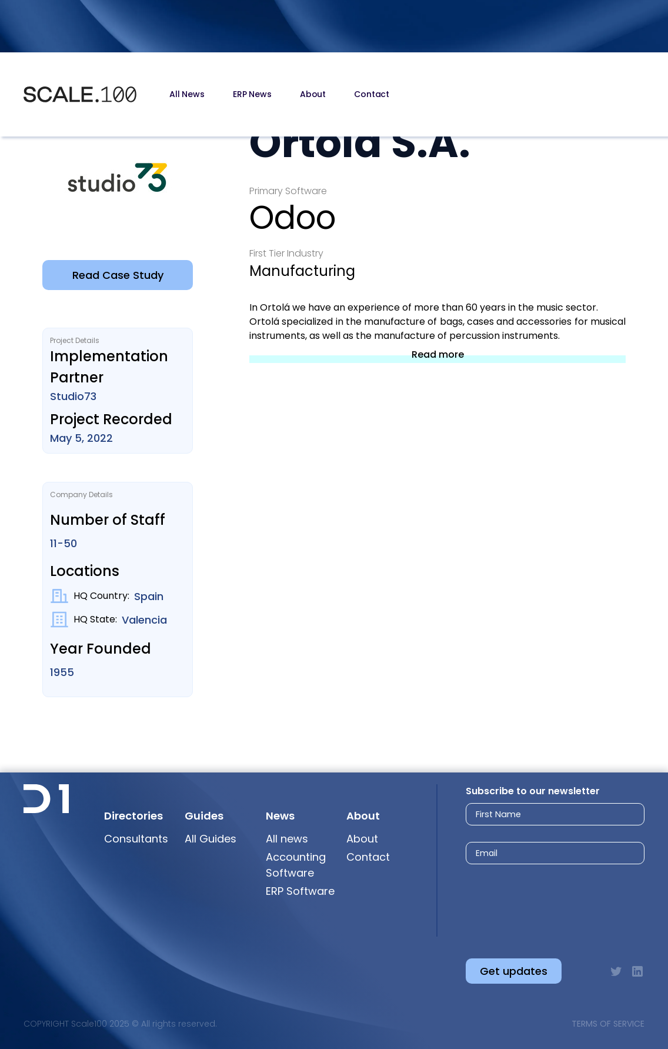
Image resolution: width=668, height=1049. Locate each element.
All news (287, 838)
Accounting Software (296, 865)
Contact (371, 94)
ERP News (252, 94)
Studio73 (73, 396)
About (313, 94)
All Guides (210, 838)
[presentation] (544, 901)
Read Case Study (117, 275)
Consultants (136, 838)
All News (187, 94)
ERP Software (300, 891)
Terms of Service (608, 1024)
